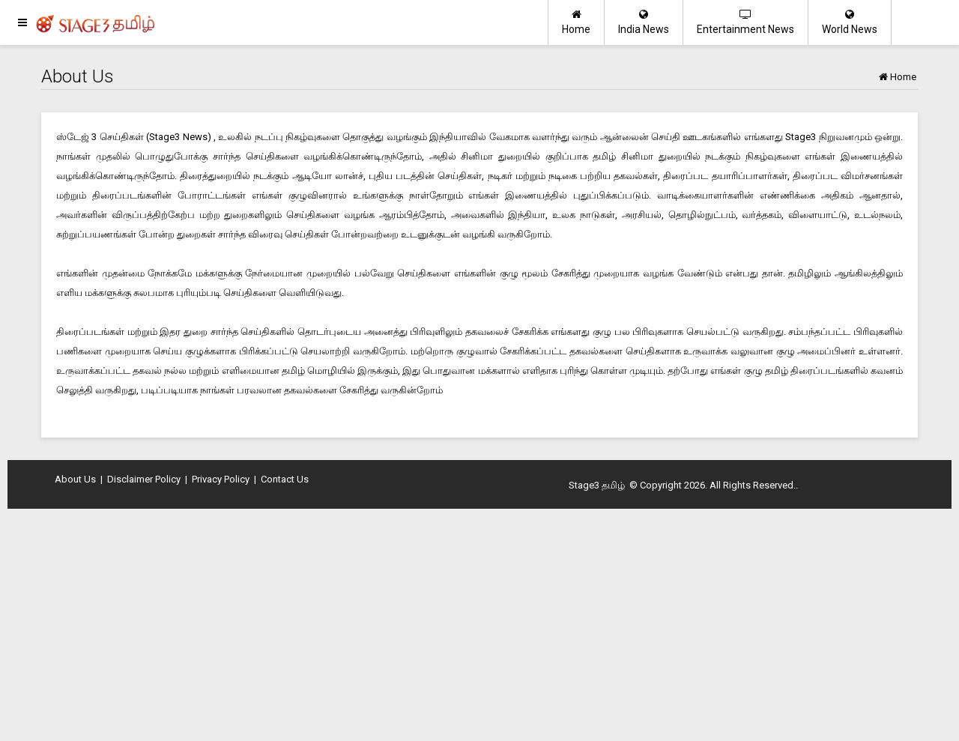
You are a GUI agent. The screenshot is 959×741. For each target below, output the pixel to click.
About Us (75, 479)
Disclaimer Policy (144, 479)
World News (849, 22)
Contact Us (285, 479)
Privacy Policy (220, 479)
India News (643, 22)
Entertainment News (745, 22)
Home (576, 22)
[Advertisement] (479, 629)
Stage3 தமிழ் (597, 485)
